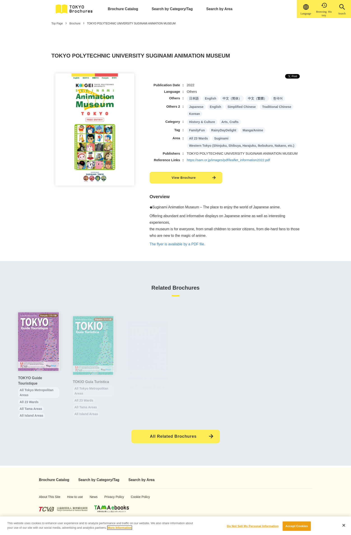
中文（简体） (232, 98)
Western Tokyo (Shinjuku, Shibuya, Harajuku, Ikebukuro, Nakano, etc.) (241, 145)
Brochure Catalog (123, 9)
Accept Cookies (296, 528)
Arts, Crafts (230, 122)
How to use (72, 497)
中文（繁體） (257, 98)
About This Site (46, 497)
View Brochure (184, 177)
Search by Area (219, 9)
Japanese (196, 107)
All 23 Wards (198, 138)
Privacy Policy (111, 497)
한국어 (278, 98)
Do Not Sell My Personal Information (253, 528)
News (93, 497)
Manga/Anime (253, 130)
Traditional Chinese (276, 107)
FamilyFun (197, 130)
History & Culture (202, 122)
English (210, 98)
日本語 (194, 98)
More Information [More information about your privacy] (120, 529)
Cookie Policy (137, 497)
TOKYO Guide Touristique (30, 385)
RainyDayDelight (223, 130)
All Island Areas (31, 420)
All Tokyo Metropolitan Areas (36, 397)
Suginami (221, 138)
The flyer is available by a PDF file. (177, 244)
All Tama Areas (31, 413)
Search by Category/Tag (172, 9)
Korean (194, 114)
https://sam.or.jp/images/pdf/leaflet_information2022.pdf (228, 160)
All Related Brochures (173, 436)
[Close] (344, 527)
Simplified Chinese (242, 107)
